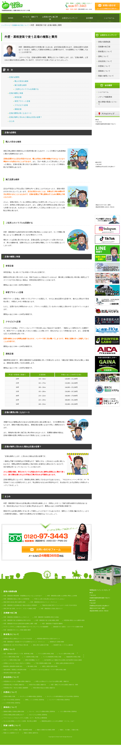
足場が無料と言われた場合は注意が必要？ (25, 117)
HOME (11, 18)
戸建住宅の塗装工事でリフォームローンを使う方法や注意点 (64, 606)
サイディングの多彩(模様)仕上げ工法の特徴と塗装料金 (67, 702)
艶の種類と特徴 (8, 674)
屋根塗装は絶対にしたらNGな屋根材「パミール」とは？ (62, 728)
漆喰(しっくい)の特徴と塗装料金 (37, 706)
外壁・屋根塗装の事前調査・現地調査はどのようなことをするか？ (24, 596)
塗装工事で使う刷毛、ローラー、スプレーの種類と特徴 (20, 610)
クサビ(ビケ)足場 (21, 105)
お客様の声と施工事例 (50, 18)
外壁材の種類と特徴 (9, 702)
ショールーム (110, 18)
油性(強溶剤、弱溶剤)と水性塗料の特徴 (52, 674)
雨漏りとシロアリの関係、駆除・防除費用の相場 (18, 737)
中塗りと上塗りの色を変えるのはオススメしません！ (53, 599)
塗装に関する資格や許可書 (43, 648)
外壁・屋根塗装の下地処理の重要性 (14, 629)
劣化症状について (105, 61)
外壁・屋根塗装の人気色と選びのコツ (55, 610)
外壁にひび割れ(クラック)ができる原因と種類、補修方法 (56, 686)
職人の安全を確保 (21, 81)
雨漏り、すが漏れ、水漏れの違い (13, 741)
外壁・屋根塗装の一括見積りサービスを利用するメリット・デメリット (25, 645)
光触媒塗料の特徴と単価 (11, 664)
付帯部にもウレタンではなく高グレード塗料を (63, 667)
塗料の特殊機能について (54, 664)
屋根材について (104, 71)
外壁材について (104, 66)
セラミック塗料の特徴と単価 (33, 664)
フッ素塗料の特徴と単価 (33, 660)
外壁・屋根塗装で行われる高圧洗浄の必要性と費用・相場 (49, 625)
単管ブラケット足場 (22, 101)
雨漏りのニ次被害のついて (37, 741)
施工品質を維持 (21, 85)
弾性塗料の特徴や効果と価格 (55, 678)
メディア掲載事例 (105, 97)
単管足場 (18, 97)
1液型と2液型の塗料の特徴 (26, 674)
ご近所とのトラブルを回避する (27, 89)
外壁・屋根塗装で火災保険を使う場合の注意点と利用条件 (21, 606)
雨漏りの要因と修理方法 (59, 741)
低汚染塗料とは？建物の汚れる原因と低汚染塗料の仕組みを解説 (23, 667)
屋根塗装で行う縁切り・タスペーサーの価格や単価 (19, 632)
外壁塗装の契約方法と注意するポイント (51, 641)
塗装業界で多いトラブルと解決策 (67, 648)
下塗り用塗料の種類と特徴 (11, 671)
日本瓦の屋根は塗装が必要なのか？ (14, 722)
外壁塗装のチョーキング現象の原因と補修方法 (18, 686)
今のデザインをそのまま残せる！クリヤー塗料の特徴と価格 (22, 678)
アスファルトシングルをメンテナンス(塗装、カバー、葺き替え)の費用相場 (27, 725)
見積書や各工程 (104, 47)
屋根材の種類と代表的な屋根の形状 (14, 718)
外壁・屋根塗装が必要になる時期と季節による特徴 (66, 596)
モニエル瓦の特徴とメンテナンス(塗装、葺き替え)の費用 (21, 728)
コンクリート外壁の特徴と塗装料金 (63, 706)
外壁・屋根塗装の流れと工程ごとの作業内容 (17, 599)
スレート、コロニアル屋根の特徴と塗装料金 (45, 718)
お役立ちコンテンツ (70, 18)
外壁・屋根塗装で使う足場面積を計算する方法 (18, 622)
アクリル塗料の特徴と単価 (49, 657)
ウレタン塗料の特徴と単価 (70, 657)
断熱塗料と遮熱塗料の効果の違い (60, 671)
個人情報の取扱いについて (107, 103)
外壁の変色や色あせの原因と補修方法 (47, 693)
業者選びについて (105, 51)
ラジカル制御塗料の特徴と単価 (55, 660)
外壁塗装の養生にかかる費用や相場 (14, 625)
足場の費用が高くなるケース (20, 113)
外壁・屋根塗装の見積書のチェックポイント (17, 618)
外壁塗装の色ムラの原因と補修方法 (14, 690)
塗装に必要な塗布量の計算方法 (35, 671)
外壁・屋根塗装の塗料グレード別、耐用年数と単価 (19, 657)
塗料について (103, 56)
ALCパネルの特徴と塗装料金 (12, 706)
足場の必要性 (14, 77)
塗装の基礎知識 (104, 42)
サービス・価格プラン (31, 18)
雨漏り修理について (106, 76)
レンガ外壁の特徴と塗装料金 (12, 709)
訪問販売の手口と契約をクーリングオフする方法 (18, 641)
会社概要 (90, 18)
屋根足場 (18, 109)
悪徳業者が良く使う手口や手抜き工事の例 (16, 648)
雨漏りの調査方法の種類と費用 (49, 737)
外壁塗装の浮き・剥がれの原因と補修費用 (16, 693)
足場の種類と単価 (16, 93)
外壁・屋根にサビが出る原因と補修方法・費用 (68, 690)
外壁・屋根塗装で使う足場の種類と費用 (50, 622)
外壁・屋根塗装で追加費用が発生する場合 (49, 618)
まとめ (11, 121)
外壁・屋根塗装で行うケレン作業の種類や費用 (55, 632)
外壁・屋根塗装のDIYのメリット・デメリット (46, 603)
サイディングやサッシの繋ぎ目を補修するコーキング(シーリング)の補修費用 (55, 629)
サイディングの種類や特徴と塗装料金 (33, 702)
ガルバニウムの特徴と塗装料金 (40, 722)
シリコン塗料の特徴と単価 (11, 660)
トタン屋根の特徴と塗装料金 (73, 718)
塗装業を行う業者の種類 (61, 645)
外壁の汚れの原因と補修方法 (40, 690)
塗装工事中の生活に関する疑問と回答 (15, 603)
